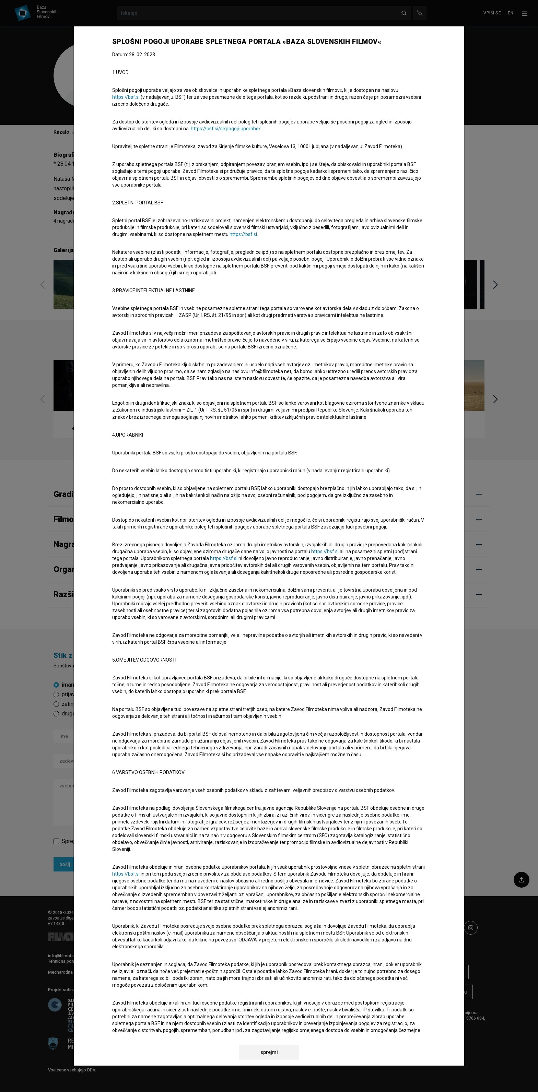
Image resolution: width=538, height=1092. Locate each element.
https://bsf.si (126, 97)
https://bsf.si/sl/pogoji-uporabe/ (226, 128)
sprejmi (269, 1052)
